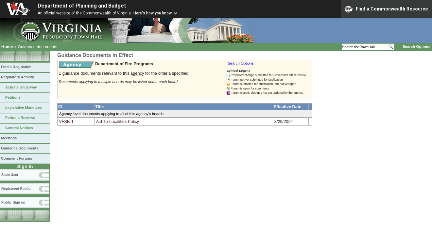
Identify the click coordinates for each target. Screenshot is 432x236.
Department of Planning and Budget (82, 6)
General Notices (19, 128)
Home (7, 46)
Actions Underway (21, 87)
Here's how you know (152, 13)
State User (9, 175)
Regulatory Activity (17, 77)
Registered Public (15, 188)
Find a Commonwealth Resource (386, 9)
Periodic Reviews (20, 118)
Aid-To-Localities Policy (117, 121)
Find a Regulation (16, 67)
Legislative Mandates (23, 107)
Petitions (13, 97)
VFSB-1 (66, 121)
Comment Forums (16, 158)
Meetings (9, 138)
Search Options (416, 47)
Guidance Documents (19, 148)
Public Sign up (13, 202)
